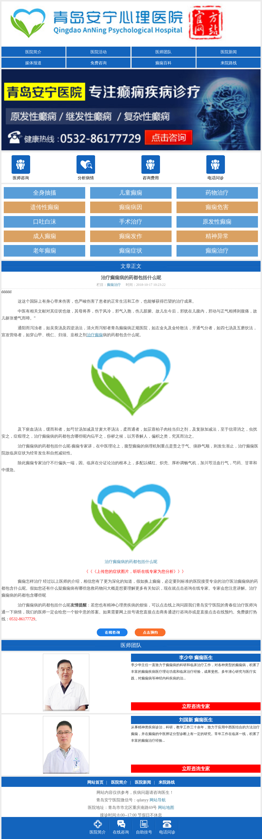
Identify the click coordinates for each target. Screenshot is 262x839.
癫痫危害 (217, 207)
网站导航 (158, 800)
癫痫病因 (130, 207)
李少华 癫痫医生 (196, 657)
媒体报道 (33, 63)
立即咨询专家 (196, 706)
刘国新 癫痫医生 (196, 720)
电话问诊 (216, 178)
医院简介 (33, 52)
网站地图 (166, 808)
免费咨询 (98, 63)
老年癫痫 (44, 251)
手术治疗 (130, 222)
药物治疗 (217, 193)
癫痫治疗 (217, 251)
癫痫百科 (163, 63)
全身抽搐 (44, 193)
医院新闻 (229, 52)
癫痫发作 (130, 236)
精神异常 (217, 236)
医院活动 (98, 52)
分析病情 (86, 178)
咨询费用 (151, 178)
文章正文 (131, 266)
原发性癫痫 (217, 222)
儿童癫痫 (130, 193)
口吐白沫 (44, 222)
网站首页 (95, 782)
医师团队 (163, 52)
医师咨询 (21, 178)
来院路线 (229, 63)
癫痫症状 (130, 251)
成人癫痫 (44, 236)
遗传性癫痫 (44, 207)
